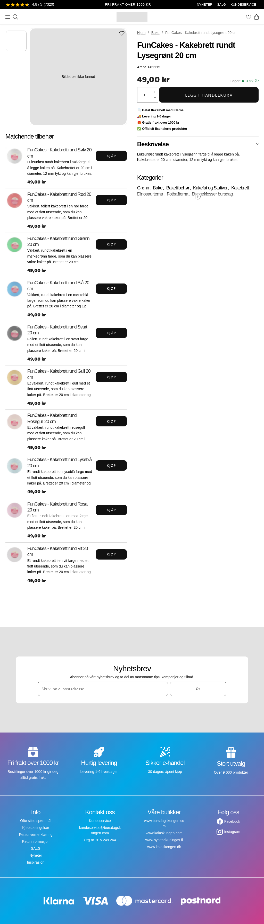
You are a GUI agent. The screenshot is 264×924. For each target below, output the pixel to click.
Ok (198, 689)
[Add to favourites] (122, 34)
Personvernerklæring (36, 834)
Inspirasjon (36, 862)
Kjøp (111, 155)
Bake (155, 33)
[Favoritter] (248, 17)
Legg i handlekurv (209, 95)
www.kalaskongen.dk (164, 847)
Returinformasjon (36, 841)
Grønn (143, 187)
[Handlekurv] (256, 17)
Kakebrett (240, 187)
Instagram (232, 832)
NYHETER (204, 4)
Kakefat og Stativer (210, 187)
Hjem (141, 33)
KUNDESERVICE (243, 4)
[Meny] (7, 17)
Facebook (232, 821)
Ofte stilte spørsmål (35, 821)
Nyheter (35, 855)
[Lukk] (258, 144)
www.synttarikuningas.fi (164, 840)
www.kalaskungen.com (164, 833)
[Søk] (15, 17)
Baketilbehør (177, 187)
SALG (221, 4)
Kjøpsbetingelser (35, 828)
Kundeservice (100, 821)
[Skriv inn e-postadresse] (103, 689)
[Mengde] (144, 94)
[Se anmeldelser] (29, 5)
